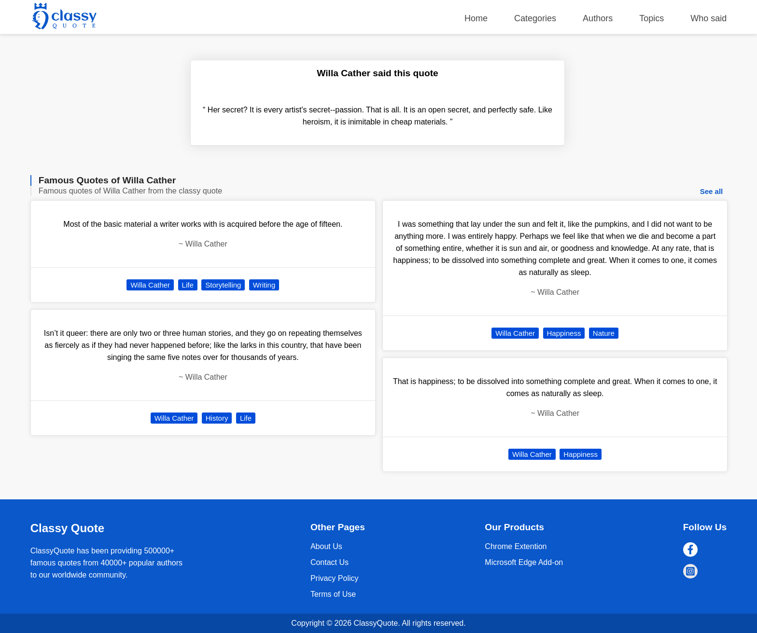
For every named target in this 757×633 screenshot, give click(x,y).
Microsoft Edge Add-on (524, 562)
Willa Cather (150, 285)
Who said (708, 18)
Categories (535, 18)
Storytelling (223, 285)
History (217, 418)
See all (711, 191)
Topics (651, 18)
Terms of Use (333, 594)
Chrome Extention (516, 546)
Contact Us (329, 562)
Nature (604, 333)
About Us (326, 546)
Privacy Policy (334, 578)
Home (476, 18)
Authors (598, 18)
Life (188, 285)
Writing (264, 285)
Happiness (564, 333)
